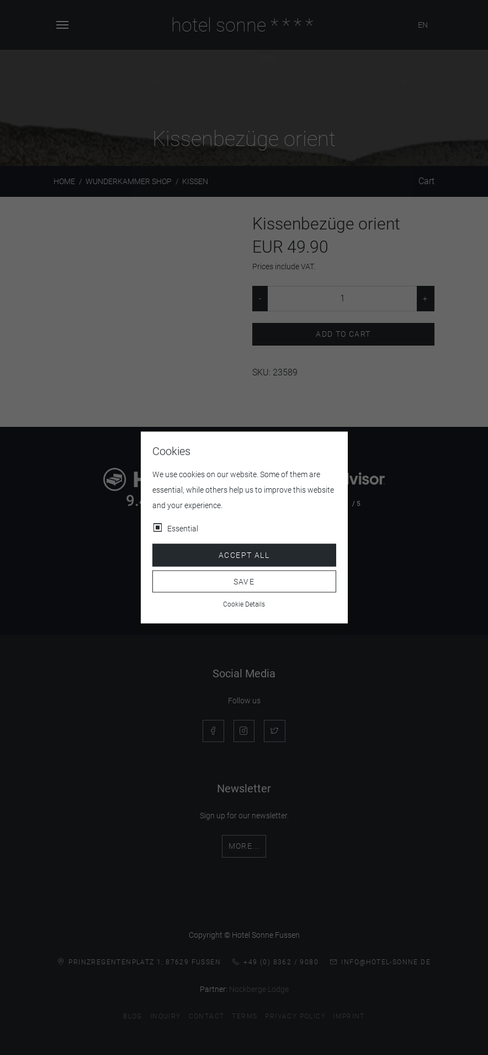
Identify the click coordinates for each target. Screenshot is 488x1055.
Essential (182, 528)
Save (244, 581)
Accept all (244, 555)
